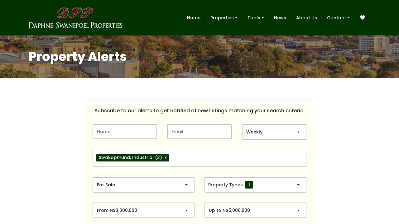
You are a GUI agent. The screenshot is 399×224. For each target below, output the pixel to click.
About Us (306, 18)
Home (193, 18)
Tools (256, 17)
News (280, 18)
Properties (224, 17)
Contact (338, 17)
